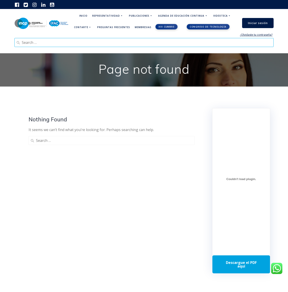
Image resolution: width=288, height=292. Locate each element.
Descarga (241, 264)
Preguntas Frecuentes (113, 27)
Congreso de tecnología (208, 26)
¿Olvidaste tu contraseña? (256, 35)
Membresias (143, 27)
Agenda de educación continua (181, 15)
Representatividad (106, 15)
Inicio (83, 15)
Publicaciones (139, 15)
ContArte (81, 27)
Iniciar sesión (258, 23)
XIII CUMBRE (166, 26)
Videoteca (220, 15)
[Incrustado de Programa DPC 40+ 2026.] (241, 178)
